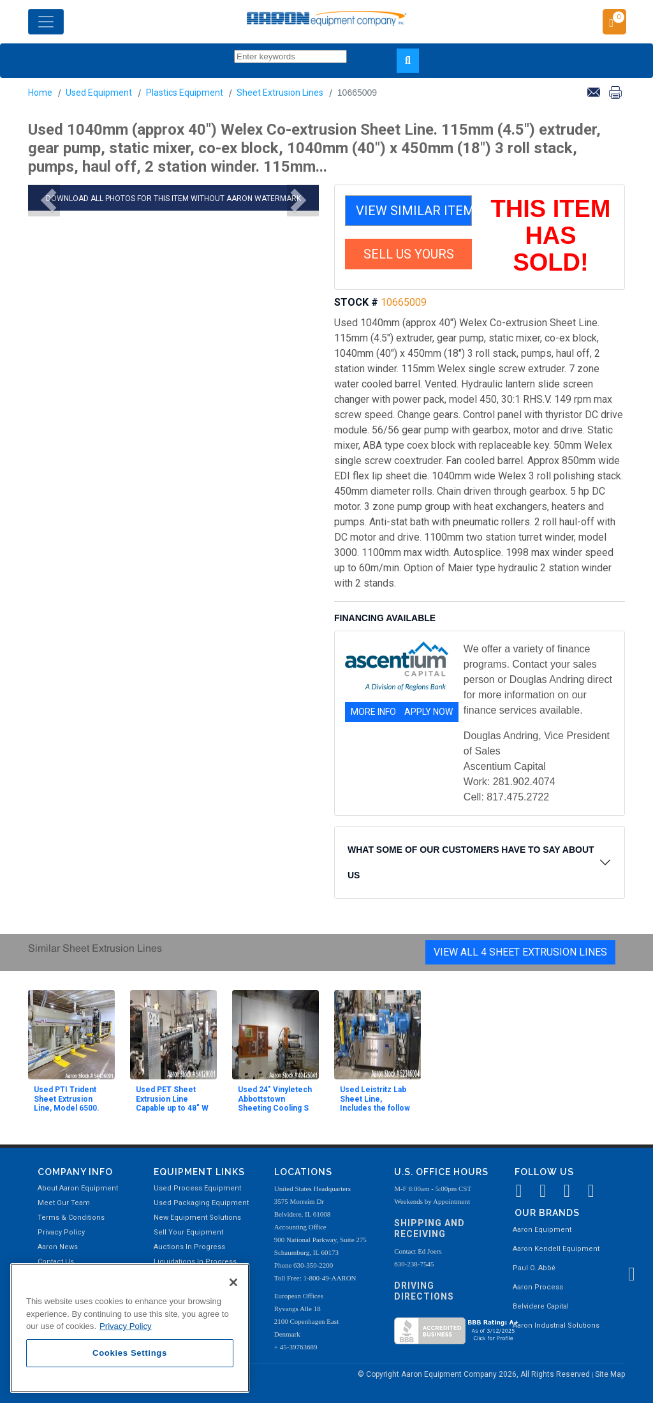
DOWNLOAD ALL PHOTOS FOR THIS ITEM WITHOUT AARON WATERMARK (173, 198)
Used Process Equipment (197, 1188)
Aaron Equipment (542, 1230)
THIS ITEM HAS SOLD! (551, 235)
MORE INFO (373, 712)
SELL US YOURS (408, 254)
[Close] (233, 1282)
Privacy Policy (61, 1232)
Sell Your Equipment (188, 1232)
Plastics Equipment (184, 92)
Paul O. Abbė (534, 1268)
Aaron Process (538, 1287)
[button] (44, 200)
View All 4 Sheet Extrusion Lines (520, 952)
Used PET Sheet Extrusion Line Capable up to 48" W (172, 1099)
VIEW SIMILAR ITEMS (414, 210)
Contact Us (56, 1261)
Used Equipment (99, 92)
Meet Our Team (64, 1203)
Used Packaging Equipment (201, 1203)
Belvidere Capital (541, 1306)
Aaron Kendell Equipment (556, 1249)
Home (40, 92)
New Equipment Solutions (197, 1217)
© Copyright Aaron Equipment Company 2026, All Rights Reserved (475, 1374)
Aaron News (58, 1247)
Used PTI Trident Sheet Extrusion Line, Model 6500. (66, 1099)
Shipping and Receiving (429, 1228)
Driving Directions (424, 1291)
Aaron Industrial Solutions (556, 1325)
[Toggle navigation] (46, 21)
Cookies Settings (129, 1353)
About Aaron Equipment (78, 1188)
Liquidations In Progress (195, 1261)
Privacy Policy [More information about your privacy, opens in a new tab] (125, 1326)
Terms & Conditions (71, 1217)
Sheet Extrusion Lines (280, 92)
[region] (129, 1328)
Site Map (610, 1374)
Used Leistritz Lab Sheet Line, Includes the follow (375, 1099)
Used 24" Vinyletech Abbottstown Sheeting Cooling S (275, 1099)
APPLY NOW (428, 712)
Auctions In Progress (189, 1247)
